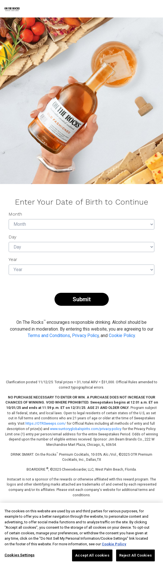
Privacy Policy (85, 335)
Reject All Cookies (135, 555)
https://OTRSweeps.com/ (45, 423)
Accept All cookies (92, 555)
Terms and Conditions (49, 335)
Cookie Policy (122, 335)
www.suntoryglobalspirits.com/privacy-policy (85, 429)
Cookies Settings (19, 555)
